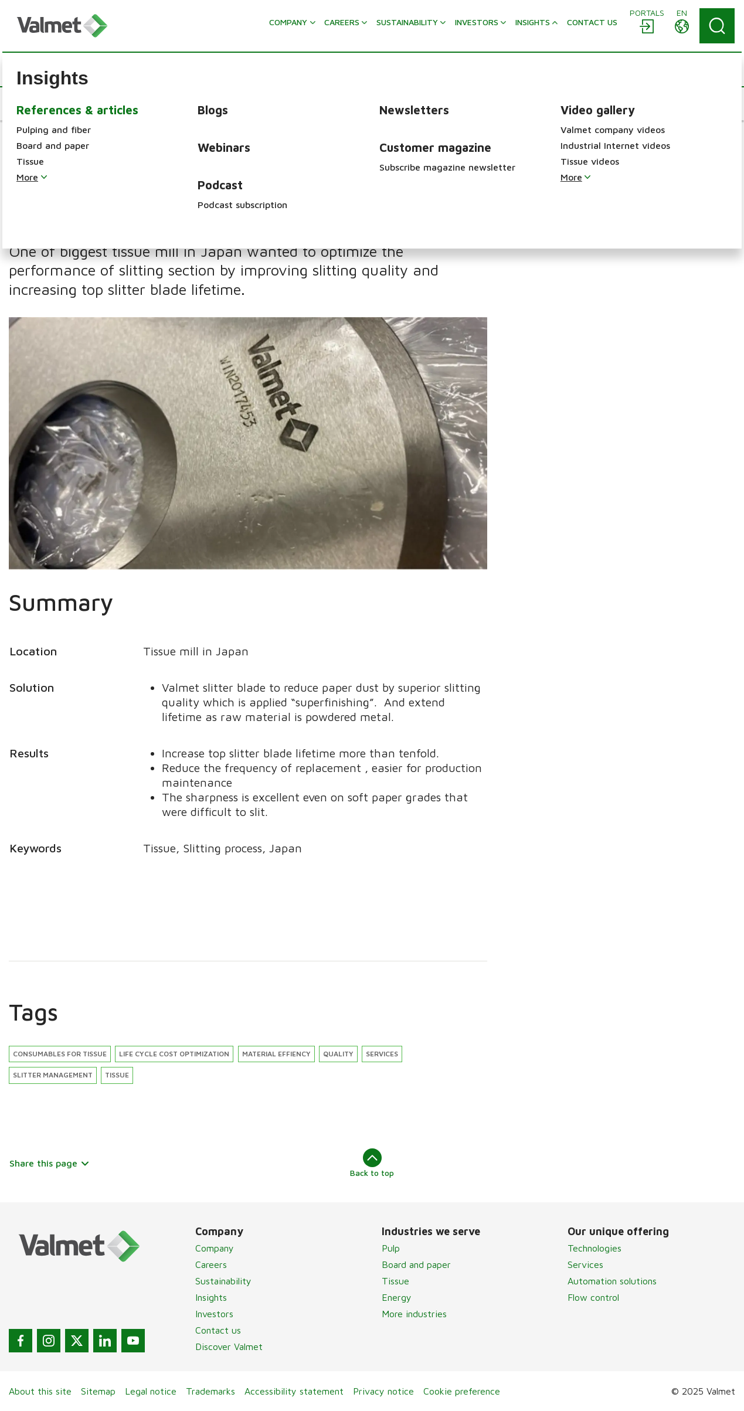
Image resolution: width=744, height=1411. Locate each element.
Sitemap (98, 1391)
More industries (414, 1313)
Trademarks (210, 1391)
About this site (40, 1391)
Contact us (218, 1330)
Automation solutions (612, 1281)
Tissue (117, 1074)
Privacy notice (383, 1391)
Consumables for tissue (60, 1053)
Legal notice (150, 1391)
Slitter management (53, 1074)
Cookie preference (461, 1391)
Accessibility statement (294, 1391)
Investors (214, 1313)
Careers (211, 1264)
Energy (397, 1297)
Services (382, 1053)
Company (214, 1248)
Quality (338, 1053)
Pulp (391, 1248)
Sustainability (223, 1281)
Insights (211, 1297)
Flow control (593, 1297)
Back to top (372, 1163)
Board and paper (416, 1264)
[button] (44, 104)
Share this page (49, 1163)
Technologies (594, 1248)
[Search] (717, 25)
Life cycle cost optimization (174, 1053)
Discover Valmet (229, 1346)
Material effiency (276, 1053)
